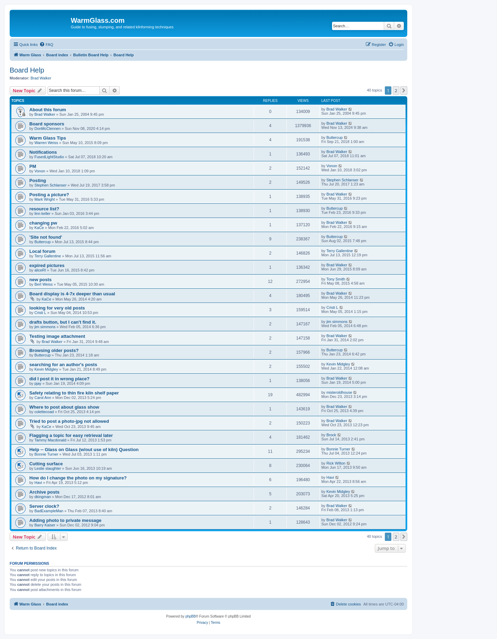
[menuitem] (46, 44)
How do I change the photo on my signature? (78, 477)
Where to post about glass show (64, 407)
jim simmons (45, 327)
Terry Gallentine (48, 256)
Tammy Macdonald (50, 440)
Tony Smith (336, 279)
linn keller (42, 213)
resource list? (44, 208)
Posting (37, 180)
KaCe (39, 228)
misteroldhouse (339, 392)
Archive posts (44, 492)
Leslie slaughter (48, 468)
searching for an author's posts (63, 364)
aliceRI (40, 270)
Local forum (42, 251)
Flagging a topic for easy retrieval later (71, 435)
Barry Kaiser (45, 525)
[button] (403, 90)
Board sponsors (46, 123)
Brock (331, 435)
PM (32, 166)
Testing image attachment (57, 336)
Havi (38, 482)
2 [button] (396, 90)
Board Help (27, 70)
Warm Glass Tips (47, 138)
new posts (40, 279)
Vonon (40, 171)
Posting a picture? (49, 194)
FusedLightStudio (49, 157)
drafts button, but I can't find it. (62, 322)
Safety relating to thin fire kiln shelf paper (74, 392)
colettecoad (44, 412)
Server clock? (44, 506)
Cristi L (40, 313)
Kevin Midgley (46, 369)
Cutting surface (46, 463)
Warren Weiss (46, 143)
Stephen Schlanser (51, 185)
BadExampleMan (49, 511)
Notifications (43, 152)
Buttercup (335, 137)
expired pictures (47, 265)
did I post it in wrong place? (59, 378)
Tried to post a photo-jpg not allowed (69, 421)
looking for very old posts (57, 308)
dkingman (43, 497)
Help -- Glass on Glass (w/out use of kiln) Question (84, 449)
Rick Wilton (336, 463)
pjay (38, 383)
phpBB (190, 616)
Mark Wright (45, 199)
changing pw (43, 223)
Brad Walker (41, 78)
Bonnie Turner (46, 454)
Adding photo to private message (65, 520)
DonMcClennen (48, 128)
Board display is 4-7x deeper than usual (72, 293)
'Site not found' (45, 237)
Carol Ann (43, 397)
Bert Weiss (44, 284)
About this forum (47, 109)
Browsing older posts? (54, 350)
